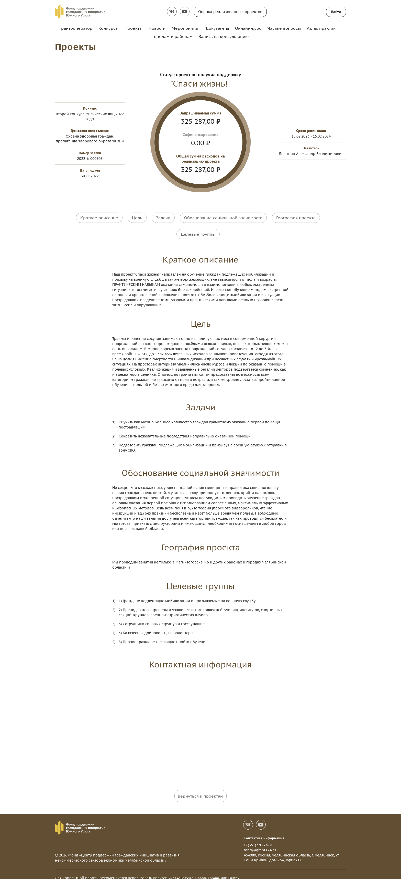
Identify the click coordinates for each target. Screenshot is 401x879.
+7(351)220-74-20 (258, 837)
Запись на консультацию (224, 36)
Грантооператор (76, 28)
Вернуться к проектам (200, 788)
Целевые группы (198, 230)
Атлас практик (321, 28)
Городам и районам (172, 36)
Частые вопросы (284, 28)
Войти (336, 11)
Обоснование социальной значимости (223, 217)
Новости (157, 28)
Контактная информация (264, 830)
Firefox (233, 870)
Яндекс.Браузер (181, 870)
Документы (217, 28)
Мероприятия (185, 28)
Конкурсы (108, 28)
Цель (137, 217)
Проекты (133, 28)
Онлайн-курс (248, 28)
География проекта (296, 217)
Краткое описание (99, 217)
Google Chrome (207, 870)
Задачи (163, 217)
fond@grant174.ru (260, 842)
